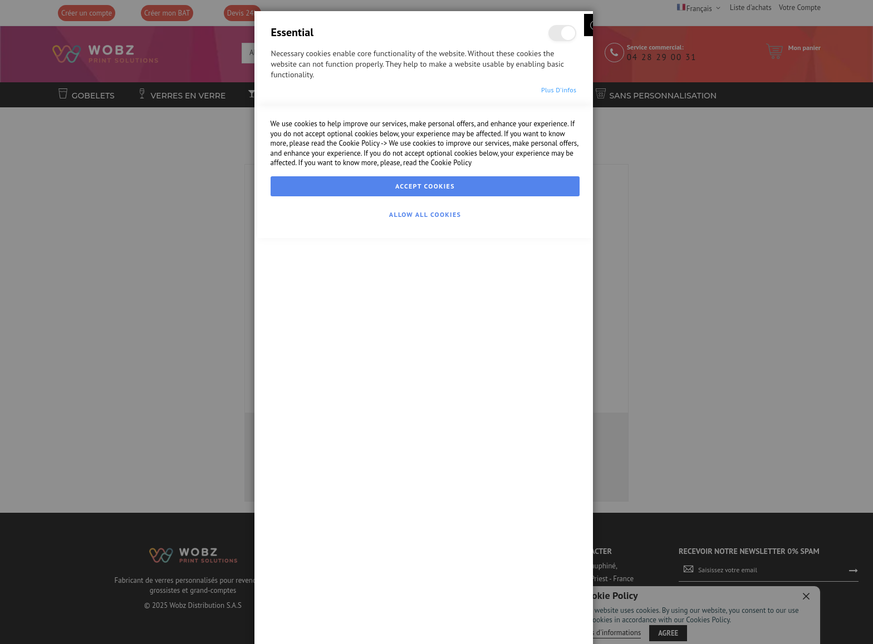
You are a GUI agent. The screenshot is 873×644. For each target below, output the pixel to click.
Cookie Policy (359, 560)
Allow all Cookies (425, 631)
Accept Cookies (425, 603)
